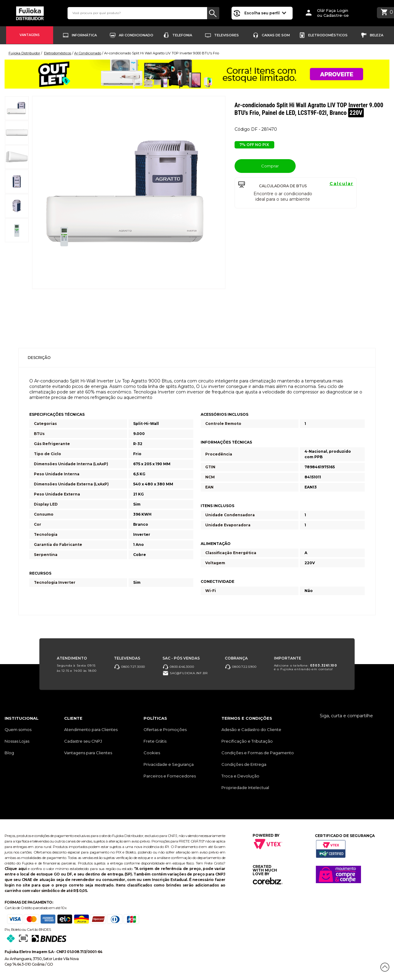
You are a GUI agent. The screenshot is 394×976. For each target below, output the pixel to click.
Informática (84, 35)
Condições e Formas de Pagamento (257, 752)
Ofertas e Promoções (165, 729)
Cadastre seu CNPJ (83, 741)
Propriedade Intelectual (245, 787)
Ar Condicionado (136, 35)
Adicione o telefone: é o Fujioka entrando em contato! (305, 667)
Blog (9, 752)
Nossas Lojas (17, 741)
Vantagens (30, 35)
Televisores (226, 35)
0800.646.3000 (178, 666)
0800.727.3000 (129, 666)
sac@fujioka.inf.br (184, 673)
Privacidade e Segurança (169, 764)
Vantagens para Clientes (88, 752)
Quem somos (18, 729)
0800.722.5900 (240, 666)
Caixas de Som (276, 35)
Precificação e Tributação (247, 741)
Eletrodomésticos (328, 35)
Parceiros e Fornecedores (170, 775)
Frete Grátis (155, 741)
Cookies (152, 752)
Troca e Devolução (240, 775)
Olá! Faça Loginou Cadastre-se (333, 13)
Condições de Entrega (243, 764)
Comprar (265, 166)
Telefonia (182, 35)
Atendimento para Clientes (91, 729)
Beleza (376, 35)
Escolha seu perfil (265, 12)
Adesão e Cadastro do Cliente (251, 729)
